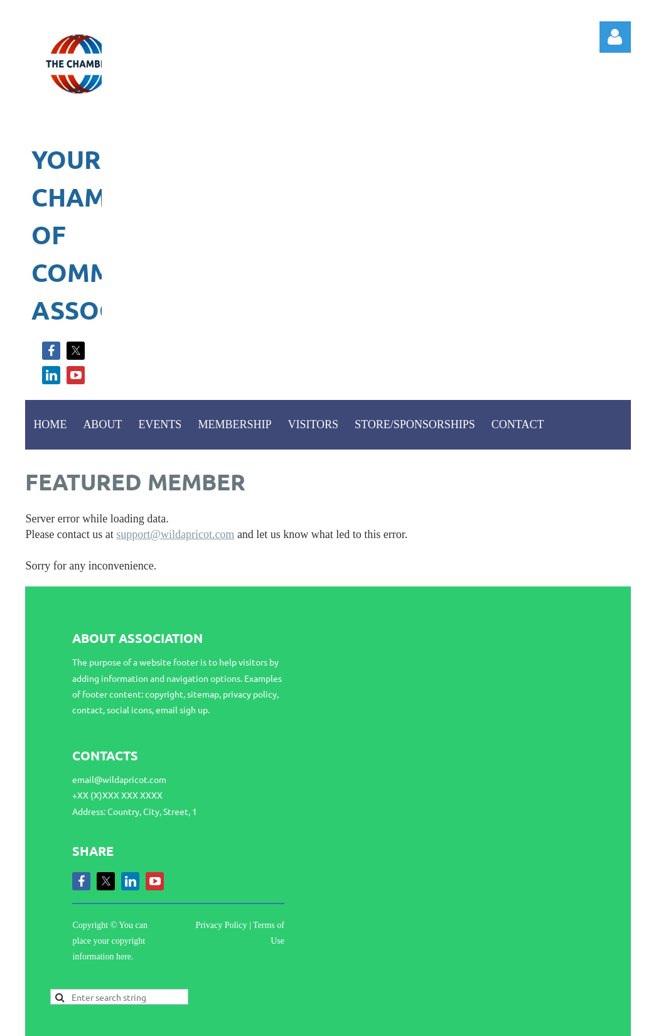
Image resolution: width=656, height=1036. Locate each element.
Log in (615, 37)
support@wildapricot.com (175, 534)
